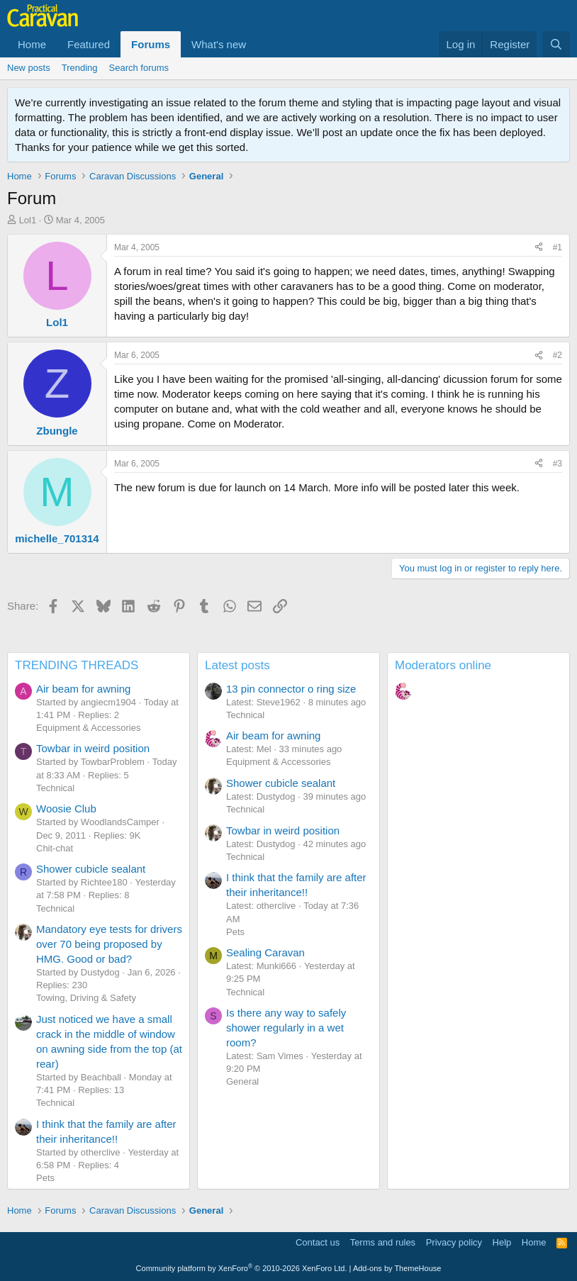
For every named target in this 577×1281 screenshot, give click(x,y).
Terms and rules (382, 1242)
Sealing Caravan (265, 952)
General (242, 1081)
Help (502, 1242)
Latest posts (237, 665)
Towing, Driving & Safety (86, 997)
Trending (80, 67)
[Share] (539, 248)
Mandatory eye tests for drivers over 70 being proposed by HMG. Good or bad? (109, 944)
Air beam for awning (83, 689)
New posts (28, 67)
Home (32, 44)
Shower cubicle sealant (90, 869)
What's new (218, 44)
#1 (557, 247)
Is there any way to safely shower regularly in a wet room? (286, 1027)
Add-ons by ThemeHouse (397, 1268)
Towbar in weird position (93, 748)
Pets (45, 1178)
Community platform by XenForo (241, 1268)
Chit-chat (54, 848)
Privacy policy (454, 1242)
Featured (88, 44)
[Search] (556, 44)
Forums (150, 44)
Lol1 (28, 220)
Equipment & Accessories (88, 727)
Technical (55, 788)
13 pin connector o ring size (291, 689)
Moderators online (443, 665)
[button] (257, 44)
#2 (557, 355)
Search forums (139, 67)
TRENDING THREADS (76, 665)
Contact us (318, 1242)
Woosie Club (66, 808)
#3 (557, 464)
